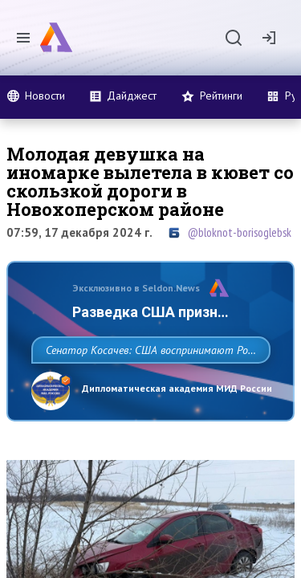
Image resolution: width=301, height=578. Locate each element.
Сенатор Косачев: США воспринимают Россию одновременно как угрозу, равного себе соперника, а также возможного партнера (146, 385)
